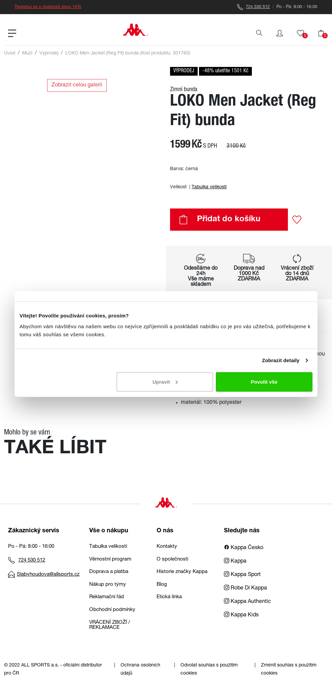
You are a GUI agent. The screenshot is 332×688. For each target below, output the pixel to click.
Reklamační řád (106, 597)
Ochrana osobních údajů (140, 669)
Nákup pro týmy (107, 584)
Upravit (165, 381)
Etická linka (169, 597)
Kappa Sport (242, 575)
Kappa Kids (241, 615)
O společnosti (172, 559)
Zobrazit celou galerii (77, 85)
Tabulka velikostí (209, 187)
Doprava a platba (108, 571)
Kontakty (167, 546)
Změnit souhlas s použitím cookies (289, 669)
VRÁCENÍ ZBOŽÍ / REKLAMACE (109, 625)
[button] (279, 33)
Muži (27, 53)
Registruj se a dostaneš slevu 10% (48, 7)
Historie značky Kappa (182, 571)
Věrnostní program (110, 559)
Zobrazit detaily (281, 360)
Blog (162, 584)
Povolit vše (264, 381)
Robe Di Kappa (245, 588)
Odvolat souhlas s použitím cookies (209, 669)
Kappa (235, 561)
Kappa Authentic (247, 602)
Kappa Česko (243, 548)
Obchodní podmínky (112, 609)
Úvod (9, 53)
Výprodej (48, 53)
